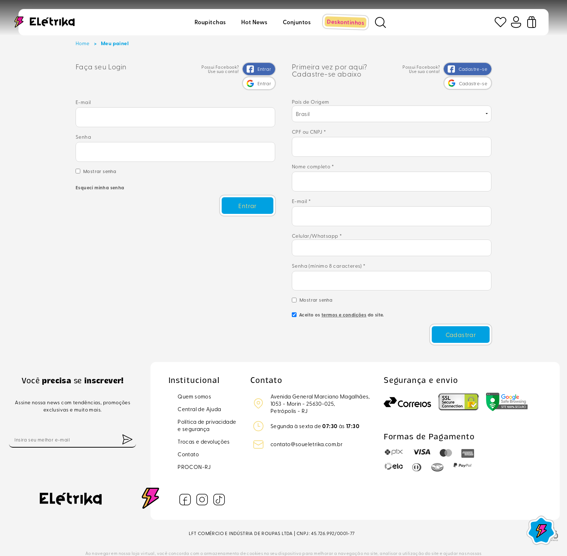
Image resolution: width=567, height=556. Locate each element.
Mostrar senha (99, 161)
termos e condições (343, 295)
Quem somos (194, 374)
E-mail (175, 109)
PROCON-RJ (194, 444)
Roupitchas (211, 21)
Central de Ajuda (199, 386)
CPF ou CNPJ (309, 130)
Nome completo (313, 160)
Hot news (255, 21)
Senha (83, 131)
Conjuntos (298, 21)
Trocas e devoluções (204, 419)
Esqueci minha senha (100, 177)
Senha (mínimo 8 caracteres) (329, 250)
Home (83, 43)
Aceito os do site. (338, 297)
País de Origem (310, 100)
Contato (188, 431)
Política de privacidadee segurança (207, 403)
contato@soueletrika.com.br (306, 421)
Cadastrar (460, 313)
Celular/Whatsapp (317, 220)
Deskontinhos (346, 21)
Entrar (247, 193)
